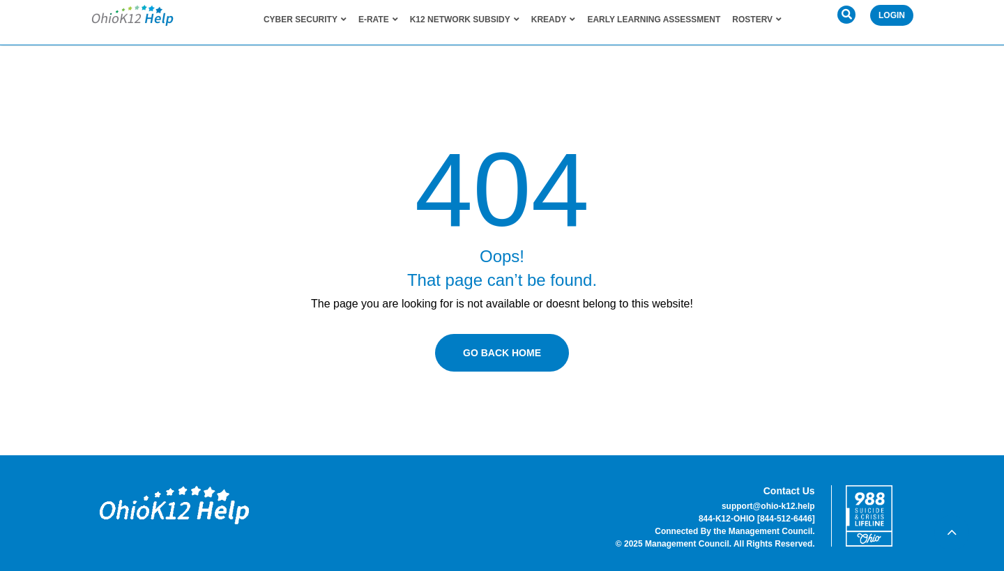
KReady (553, 19)
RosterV (757, 19)
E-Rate (378, 19)
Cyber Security (305, 19)
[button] (846, 15)
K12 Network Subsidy (464, 19)
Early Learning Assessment (653, 19)
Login (891, 15)
